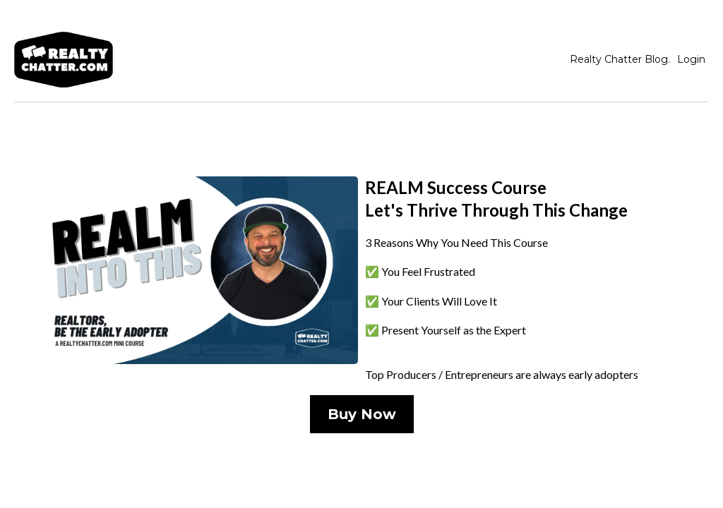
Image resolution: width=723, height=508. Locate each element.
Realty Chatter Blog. (620, 59)
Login (691, 59)
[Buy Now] (362, 414)
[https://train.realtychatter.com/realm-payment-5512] (191, 270)
